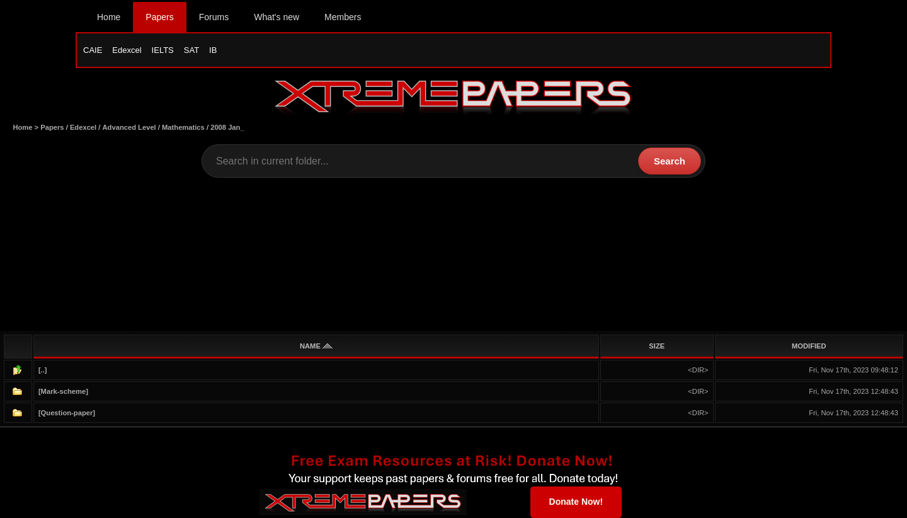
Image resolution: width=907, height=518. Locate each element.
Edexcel (126, 50)
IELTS (163, 50)
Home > (26, 127)
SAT (191, 50)
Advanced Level (129, 127)
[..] (42, 370)
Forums (214, 17)
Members (342, 17)
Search (669, 161)
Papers (159, 17)
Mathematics (183, 127)
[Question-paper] (66, 413)
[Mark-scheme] (63, 391)
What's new (276, 17)
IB (213, 50)
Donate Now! (576, 502)
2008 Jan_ (227, 127)
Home (108, 17)
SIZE (657, 346)
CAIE (92, 50)
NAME (316, 346)
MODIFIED (809, 346)
